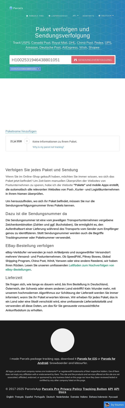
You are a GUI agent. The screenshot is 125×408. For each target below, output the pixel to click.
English (10, 396)
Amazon (31, 47)
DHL (72, 42)
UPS (108, 42)
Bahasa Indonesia (98, 396)
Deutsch (50, 396)
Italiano (84, 396)
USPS (26, 42)
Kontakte (88, 16)
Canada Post (40, 42)
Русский (113, 396)
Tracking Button (95, 388)
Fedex (98, 42)
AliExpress (70, 47)
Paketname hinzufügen (21, 131)
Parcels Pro (35, 16)
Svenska (74, 396)
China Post (85, 42)
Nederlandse (62, 396)
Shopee (94, 47)
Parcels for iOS (87, 359)
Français (19, 396)
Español (29, 396)
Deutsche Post (50, 47)
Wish (83, 47)
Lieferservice (58, 16)
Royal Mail (59, 42)
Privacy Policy (71, 388)
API (110, 388)
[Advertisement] (62, 100)
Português (39, 396)
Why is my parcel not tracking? (48, 147)
